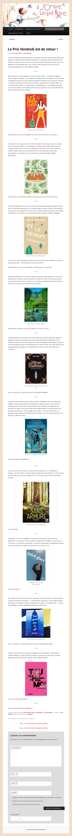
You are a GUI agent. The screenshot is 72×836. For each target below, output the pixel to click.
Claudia (29, 267)
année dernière (42, 64)
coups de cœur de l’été (27, 144)
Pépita (24, 197)
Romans (33, 712)
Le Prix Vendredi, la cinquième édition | (36, 723)
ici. (19, 589)
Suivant (61, 39)
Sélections (39, 712)
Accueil (10, 29)
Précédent (11, 39)
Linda (35, 134)
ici (43, 263)
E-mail (14, 783)
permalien (30, 714)
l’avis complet (37, 392)
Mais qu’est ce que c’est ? (33, 29)
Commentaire (16, 747)
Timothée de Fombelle (43, 146)
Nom (14, 773)
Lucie (43, 134)
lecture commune (52, 197)
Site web (14, 792)
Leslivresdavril (27, 53)
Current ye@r (15, 814)
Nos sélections (19, 29)
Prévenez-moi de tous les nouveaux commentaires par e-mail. (27, 801)
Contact (28, 33)
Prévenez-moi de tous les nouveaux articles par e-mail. (26, 804)
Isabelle (28, 134)
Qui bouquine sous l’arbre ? (15, 33)
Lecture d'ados (27, 712)
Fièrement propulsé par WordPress (36, 829)
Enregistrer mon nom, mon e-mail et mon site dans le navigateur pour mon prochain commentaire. (37, 797)
